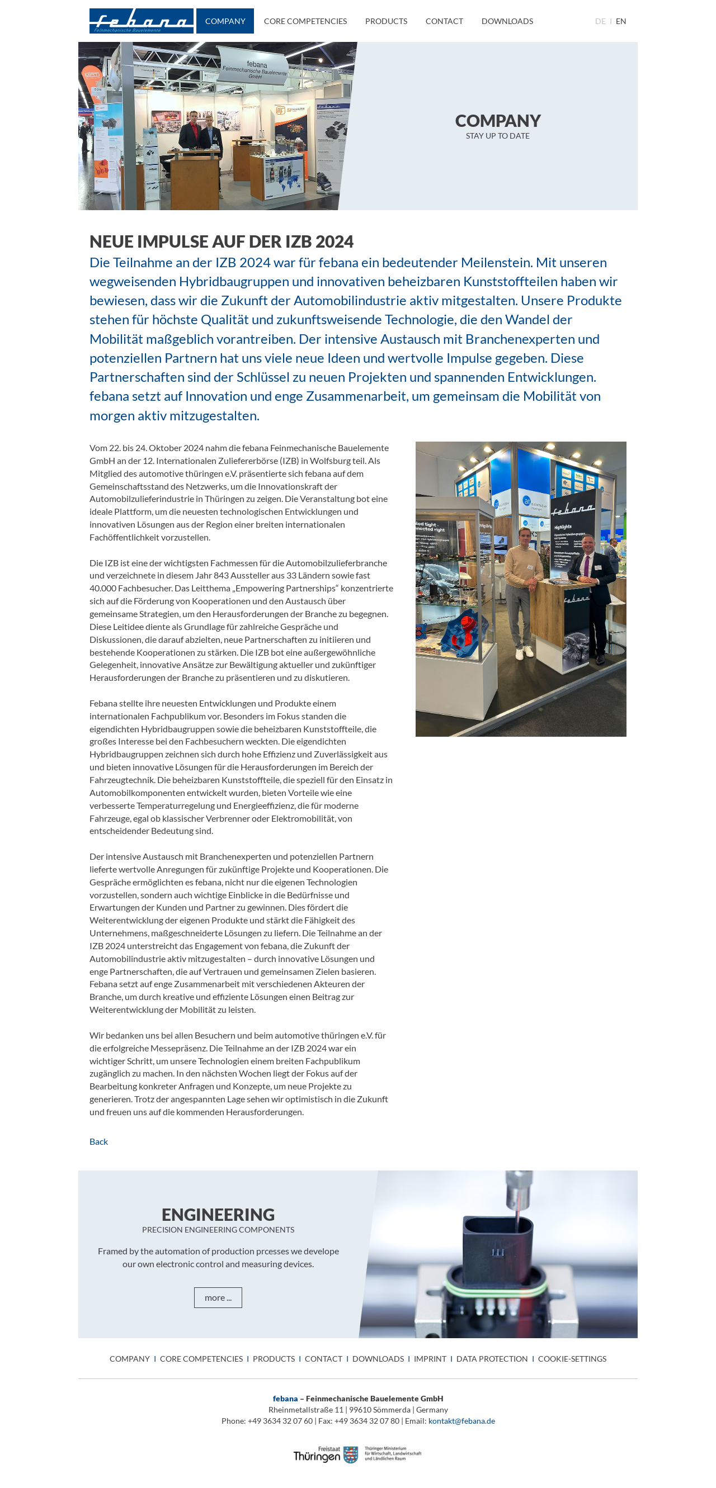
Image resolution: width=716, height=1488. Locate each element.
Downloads (507, 21)
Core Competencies (305, 21)
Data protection (492, 1358)
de (600, 21)
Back (99, 1141)
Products (386, 21)
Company (225, 21)
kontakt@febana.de (461, 1420)
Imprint (430, 1358)
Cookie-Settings (572, 1358)
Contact (444, 21)
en (621, 21)
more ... (218, 1297)
